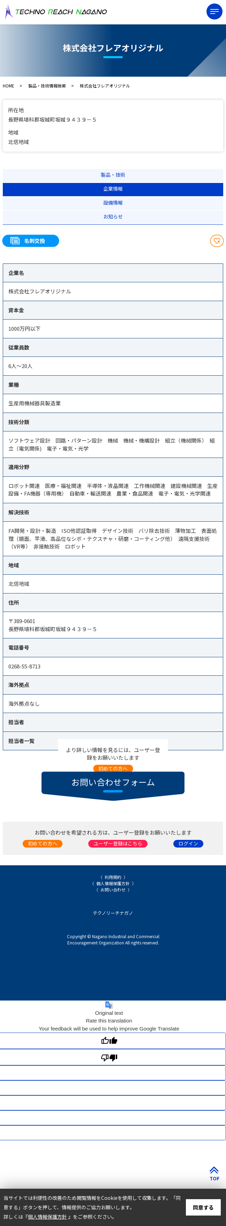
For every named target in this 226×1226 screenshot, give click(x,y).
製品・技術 (113, 174)
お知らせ (113, 216)
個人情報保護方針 (113, 883)
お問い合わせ (113, 889)
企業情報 (113, 188)
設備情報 (113, 202)
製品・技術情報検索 (47, 86)
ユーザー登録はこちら (117, 843)
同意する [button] (203, 1207)
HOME (8, 86)
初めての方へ (113, 768)
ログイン (188, 843)
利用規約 (113, 877)
